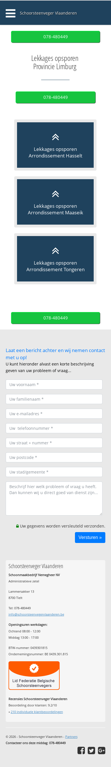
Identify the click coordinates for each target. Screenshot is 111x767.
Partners (71, 736)
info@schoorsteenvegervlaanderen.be (36, 614)
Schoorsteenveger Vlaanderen (48, 13)
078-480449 (55, 37)
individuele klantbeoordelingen (37, 712)
